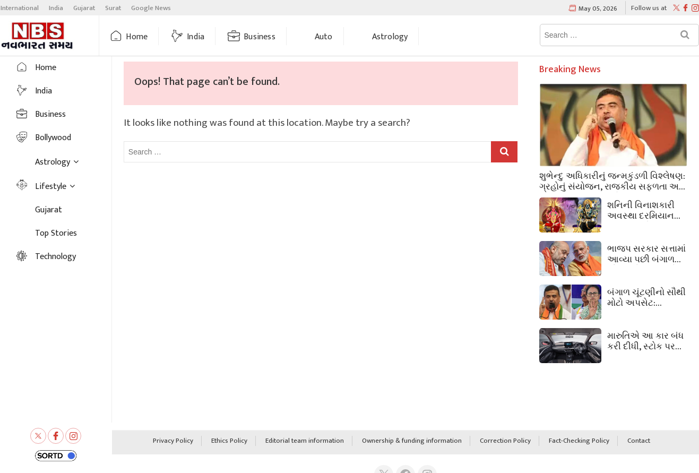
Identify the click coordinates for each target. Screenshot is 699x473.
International (20, 8)
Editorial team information (304, 441)
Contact (638, 441)
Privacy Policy (173, 441)
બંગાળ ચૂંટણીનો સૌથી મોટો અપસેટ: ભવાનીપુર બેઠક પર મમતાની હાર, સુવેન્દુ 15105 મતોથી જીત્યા (646, 296)
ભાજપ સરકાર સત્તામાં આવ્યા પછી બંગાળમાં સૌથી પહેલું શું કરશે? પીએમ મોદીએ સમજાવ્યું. (646, 253)
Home (137, 37)
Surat (113, 8)
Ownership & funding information (412, 441)
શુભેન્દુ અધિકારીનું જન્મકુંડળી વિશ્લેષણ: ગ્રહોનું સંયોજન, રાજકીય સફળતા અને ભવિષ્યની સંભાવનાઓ (612, 180)
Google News (151, 8)
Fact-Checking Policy (579, 441)
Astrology (390, 37)
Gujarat (84, 8)
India (56, 8)
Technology (55, 257)
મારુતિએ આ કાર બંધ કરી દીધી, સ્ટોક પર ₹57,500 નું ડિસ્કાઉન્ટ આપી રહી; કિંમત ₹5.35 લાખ (647, 340)
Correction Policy (505, 441)
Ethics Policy (229, 441)
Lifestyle (50, 186)
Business (259, 37)
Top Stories (56, 233)
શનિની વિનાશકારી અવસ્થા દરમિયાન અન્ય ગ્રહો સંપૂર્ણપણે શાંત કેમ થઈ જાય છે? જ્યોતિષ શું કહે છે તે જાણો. (643, 209)
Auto (324, 37)
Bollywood (53, 138)
